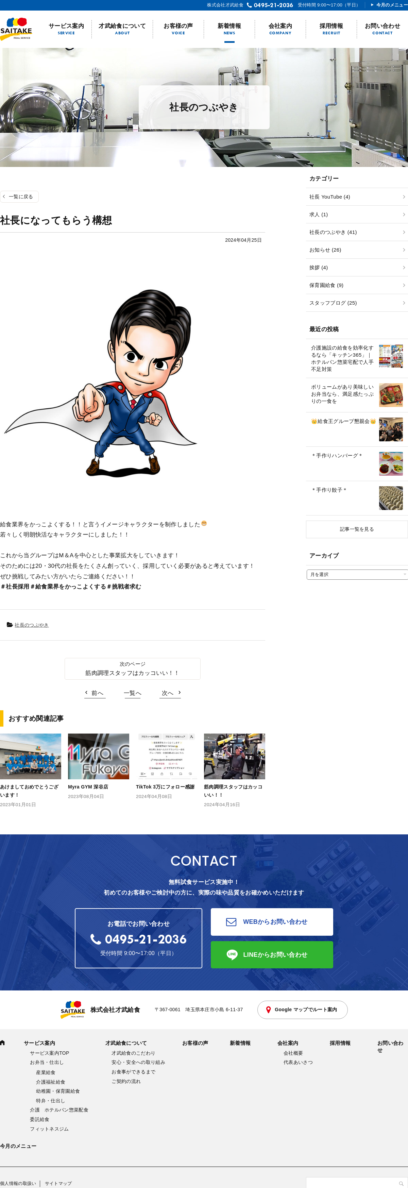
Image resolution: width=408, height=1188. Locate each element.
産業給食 (45, 1072)
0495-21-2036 (273, 5)
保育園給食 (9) (326, 285)
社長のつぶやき (32, 625)
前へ (97, 693)
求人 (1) (318, 214)
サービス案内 (66, 26)
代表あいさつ (298, 1062)
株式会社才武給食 (100, 1010)
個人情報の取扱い (18, 1183)
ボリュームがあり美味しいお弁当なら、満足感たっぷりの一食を (342, 394)
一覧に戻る (21, 196)
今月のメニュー (392, 4)
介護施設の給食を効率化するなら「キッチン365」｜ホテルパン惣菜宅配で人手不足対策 (342, 358)
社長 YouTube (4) (329, 197)
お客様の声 (178, 26)
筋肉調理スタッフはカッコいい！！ (132, 673)
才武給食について (122, 26)
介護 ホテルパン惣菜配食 (59, 1110)
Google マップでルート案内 (306, 1009)
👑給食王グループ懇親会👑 (343, 421)
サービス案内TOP (49, 1053)
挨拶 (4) (318, 267)
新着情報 (229, 26)
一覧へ (132, 693)
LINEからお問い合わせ (275, 954)
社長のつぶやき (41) (333, 232)
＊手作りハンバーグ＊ (337, 455)
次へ (168, 693)
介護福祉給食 (50, 1082)
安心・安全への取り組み (138, 1062)
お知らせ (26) (325, 250)
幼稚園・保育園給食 (58, 1091)
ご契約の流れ (126, 1081)
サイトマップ (58, 1183)
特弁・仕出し (50, 1100)
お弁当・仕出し (47, 1062)
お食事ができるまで (133, 1071)
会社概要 (293, 1053)
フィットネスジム (49, 1129)
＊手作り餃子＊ (329, 490)
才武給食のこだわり (133, 1053)
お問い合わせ (382, 26)
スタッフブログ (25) (333, 303)
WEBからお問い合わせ (275, 921)
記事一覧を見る (357, 529)
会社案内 (280, 26)
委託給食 (39, 1119)
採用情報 (331, 26)
